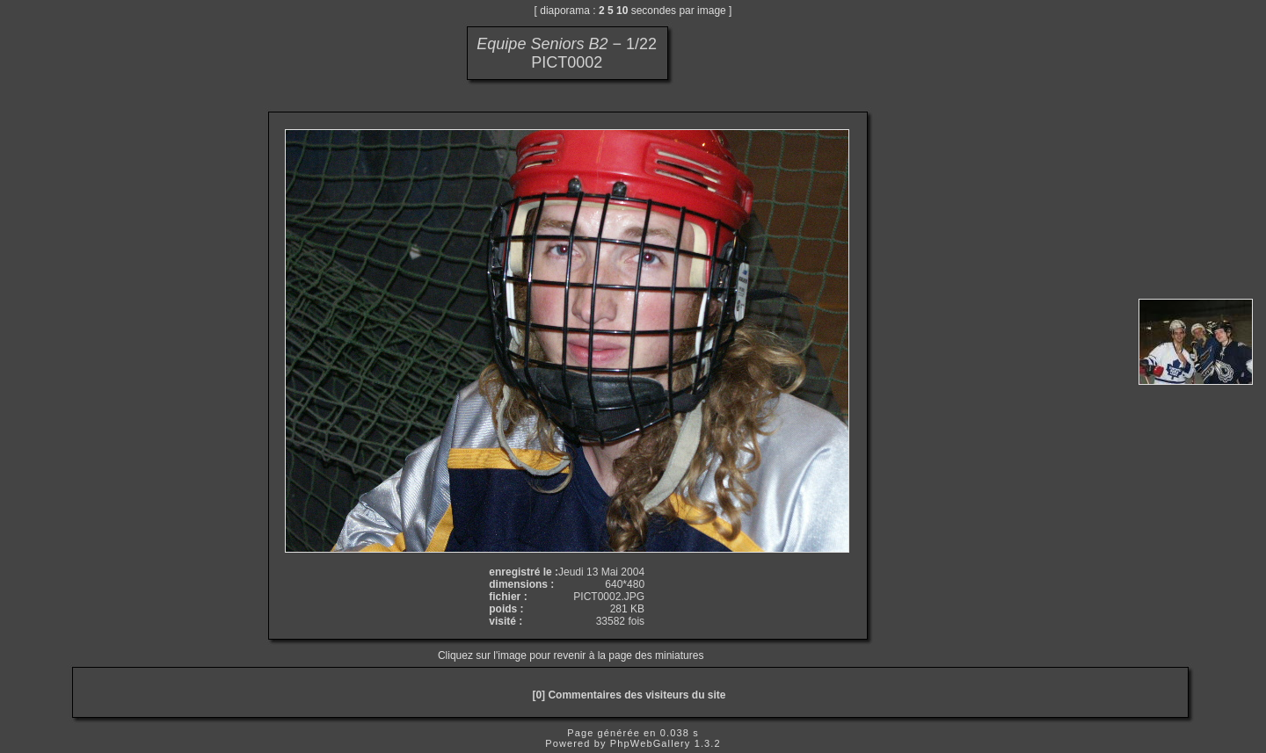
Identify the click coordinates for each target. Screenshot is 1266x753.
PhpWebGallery (650, 743)
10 (622, 10)
